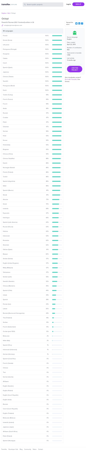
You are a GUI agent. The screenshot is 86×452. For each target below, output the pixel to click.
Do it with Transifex (71, 79)
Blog (21, 449)
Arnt (9, 13)
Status (35, 449)
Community (27, 449)
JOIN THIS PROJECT (74, 69)
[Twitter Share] (76, 23)
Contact (40, 449)
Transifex (4, 449)
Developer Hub (13, 449)
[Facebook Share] (82, 23)
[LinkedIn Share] (79, 23)
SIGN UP (78, 4)
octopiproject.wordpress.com (13, 25)
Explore (4, 13)
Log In (68, 4)
